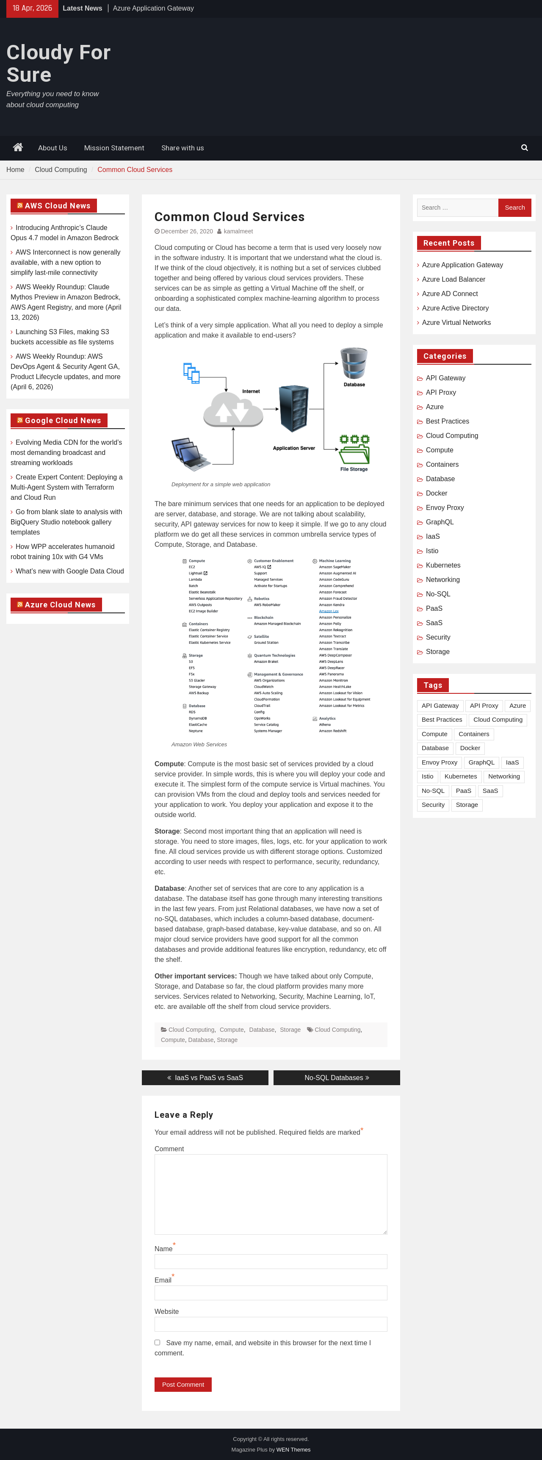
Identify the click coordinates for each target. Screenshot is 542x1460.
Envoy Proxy (445, 507)
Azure (435, 406)
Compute (232, 1029)
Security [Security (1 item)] (433, 804)
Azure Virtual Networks (456, 322)
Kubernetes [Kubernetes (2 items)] (461, 776)
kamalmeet (238, 231)
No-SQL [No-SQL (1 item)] (433, 790)
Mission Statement (114, 148)
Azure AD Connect (450, 293)
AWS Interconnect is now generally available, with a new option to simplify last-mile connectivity (66, 262)
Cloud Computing (191, 1029)
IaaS (433, 536)
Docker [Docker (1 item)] (470, 747)
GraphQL (440, 522)
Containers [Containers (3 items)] (474, 733)
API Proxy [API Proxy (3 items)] (484, 705)
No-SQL (438, 594)
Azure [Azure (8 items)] (517, 705)
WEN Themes (294, 1449)
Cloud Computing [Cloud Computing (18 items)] (498, 719)
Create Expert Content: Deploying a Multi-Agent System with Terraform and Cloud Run (67, 487)
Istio (432, 550)
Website (167, 1311)
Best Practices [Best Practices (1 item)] (442, 719)
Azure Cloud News (60, 604)
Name (164, 1248)
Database (262, 1029)
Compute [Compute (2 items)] (435, 733)
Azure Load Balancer (453, 279)
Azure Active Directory (455, 308)
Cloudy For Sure (58, 63)
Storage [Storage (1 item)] (467, 804)
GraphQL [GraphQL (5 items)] (482, 762)
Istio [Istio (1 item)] (428, 776)
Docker (437, 493)
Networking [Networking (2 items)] (504, 776)
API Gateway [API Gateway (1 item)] (440, 705)
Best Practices (447, 421)
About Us (52, 148)
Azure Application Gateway (153, 8)
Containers (442, 464)
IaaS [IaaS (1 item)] (512, 762)
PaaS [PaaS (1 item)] (464, 790)
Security (438, 637)
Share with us (182, 148)
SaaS (434, 622)
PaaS (434, 608)
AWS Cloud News (58, 205)
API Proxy (441, 392)
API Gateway (445, 378)
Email (163, 1280)
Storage (290, 1029)
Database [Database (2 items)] (435, 747)
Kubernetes (443, 565)
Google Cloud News (63, 420)
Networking (443, 579)
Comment (169, 1148)
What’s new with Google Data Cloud (70, 571)
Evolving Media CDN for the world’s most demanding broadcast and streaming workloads (66, 452)
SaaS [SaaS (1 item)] (490, 790)
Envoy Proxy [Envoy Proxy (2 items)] (439, 762)
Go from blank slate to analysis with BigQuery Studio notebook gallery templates (66, 522)
